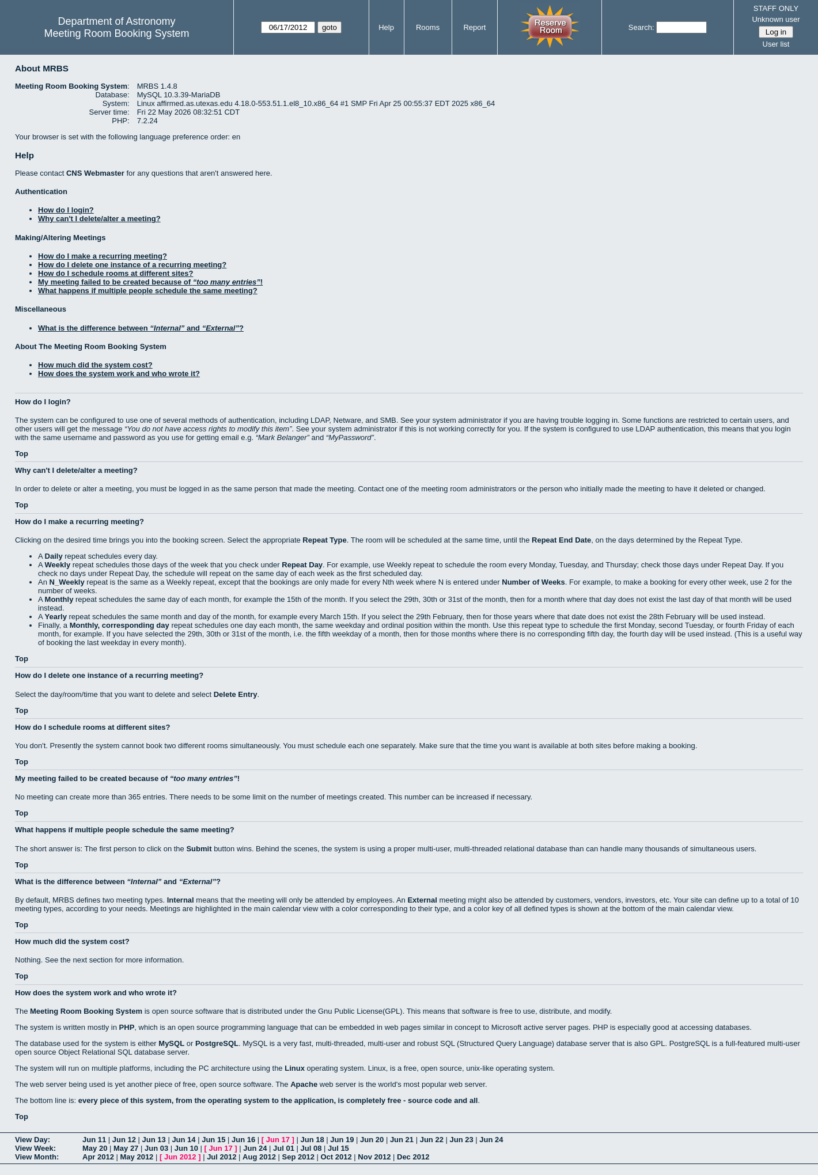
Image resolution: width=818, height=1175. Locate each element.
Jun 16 (243, 1139)
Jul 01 (283, 1148)
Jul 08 (311, 1148)
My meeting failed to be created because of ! (150, 282)
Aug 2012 (259, 1157)
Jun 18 (312, 1139)
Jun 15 (213, 1139)
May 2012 (137, 1157)
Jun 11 (94, 1139)
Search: (641, 27)
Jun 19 (342, 1139)
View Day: (32, 1139)
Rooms (428, 27)
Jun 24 (491, 1139)
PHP (127, 1027)
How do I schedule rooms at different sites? (115, 273)
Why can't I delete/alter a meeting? (99, 218)
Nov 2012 (374, 1157)
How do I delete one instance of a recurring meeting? (132, 264)
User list (776, 44)
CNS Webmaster (95, 173)
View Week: (35, 1148)
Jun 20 (372, 1139)
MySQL (171, 1043)
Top (21, 453)
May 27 (125, 1148)
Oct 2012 (335, 1157)
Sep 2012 (298, 1157)
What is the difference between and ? (141, 328)
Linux (295, 1068)
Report (474, 27)
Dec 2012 (413, 1157)
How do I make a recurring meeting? (102, 256)
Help (386, 27)
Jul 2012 (221, 1157)
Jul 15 (338, 1148)
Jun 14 (183, 1139)
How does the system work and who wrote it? (119, 373)
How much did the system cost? (95, 365)
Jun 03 (156, 1148)
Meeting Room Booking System (116, 33)
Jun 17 (278, 1139)
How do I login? (66, 210)
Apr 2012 (98, 1157)
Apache (303, 1084)
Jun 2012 (180, 1157)
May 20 (94, 1148)
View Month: (37, 1157)
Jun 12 (124, 1139)
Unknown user (776, 19)
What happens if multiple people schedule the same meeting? (147, 290)
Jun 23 (461, 1139)
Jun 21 (402, 1139)
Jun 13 (154, 1139)
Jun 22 (432, 1139)
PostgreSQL (216, 1043)
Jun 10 (186, 1148)
